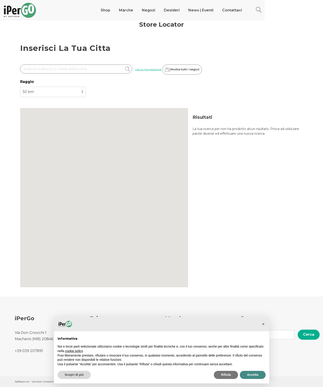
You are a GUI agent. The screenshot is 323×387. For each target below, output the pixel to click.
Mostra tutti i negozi (186, 69)
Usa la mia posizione (148, 69)
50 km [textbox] (28, 92)
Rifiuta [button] (226, 374)
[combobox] (53, 92)
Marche (171, 10)
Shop (151, 10)
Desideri (217, 10)
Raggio (27, 82)
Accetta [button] (252, 374)
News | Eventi (246, 10)
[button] (263, 324)
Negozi (193, 10)
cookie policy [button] (74, 351)
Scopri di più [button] (74, 374)
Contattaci (277, 10)
